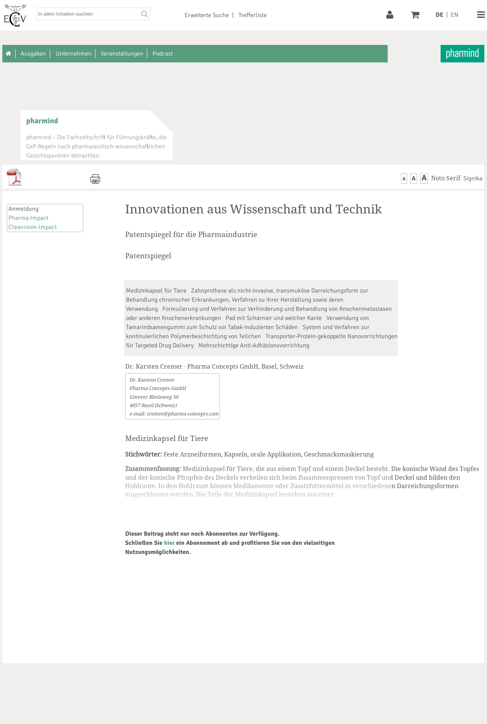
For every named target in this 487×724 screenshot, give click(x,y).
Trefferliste (253, 15)
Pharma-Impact (28, 218)
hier (169, 543)
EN (454, 15)
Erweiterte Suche (207, 15)
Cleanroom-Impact (32, 227)
